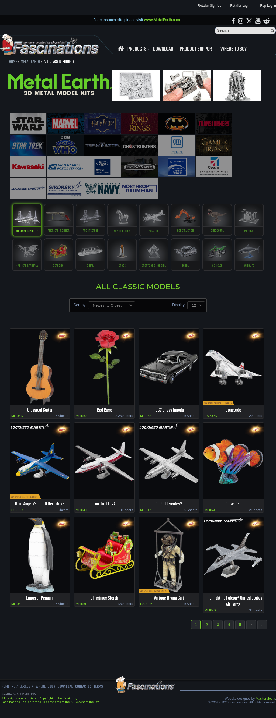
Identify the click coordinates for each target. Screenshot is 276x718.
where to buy (46, 699)
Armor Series (138, 203)
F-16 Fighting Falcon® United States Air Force (233, 613)
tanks (236, 240)
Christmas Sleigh (104, 610)
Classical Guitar (40, 422)
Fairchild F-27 (104, 516)
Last (262, 637)
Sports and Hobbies (203, 240)
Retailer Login (23, 699)
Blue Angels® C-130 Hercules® (40, 516)
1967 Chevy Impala (168, 422)
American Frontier (72, 203)
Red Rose (104, 422)
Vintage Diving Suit (169, 610)
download (163, 49)
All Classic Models (39, 203)
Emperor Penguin (40, 610)
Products (137, 49)
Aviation (171, 203)
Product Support (197, 49)
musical (40, 240)
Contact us (87, 699)
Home (13, 62)
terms (103, 699)
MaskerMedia (265, 711)
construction (203, 203)
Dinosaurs (236, 203)
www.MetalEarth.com (162, 20)
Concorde (233, 422)
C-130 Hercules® (169, 516)
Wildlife (154, 277)
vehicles (121, 277)
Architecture (105, 203)
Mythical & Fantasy (72, 240)
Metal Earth (30, 62)
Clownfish (233, 516)
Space (170, 240)
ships (138, 240)
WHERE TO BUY (233, 49)
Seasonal (105, 240)
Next (251, 637)
